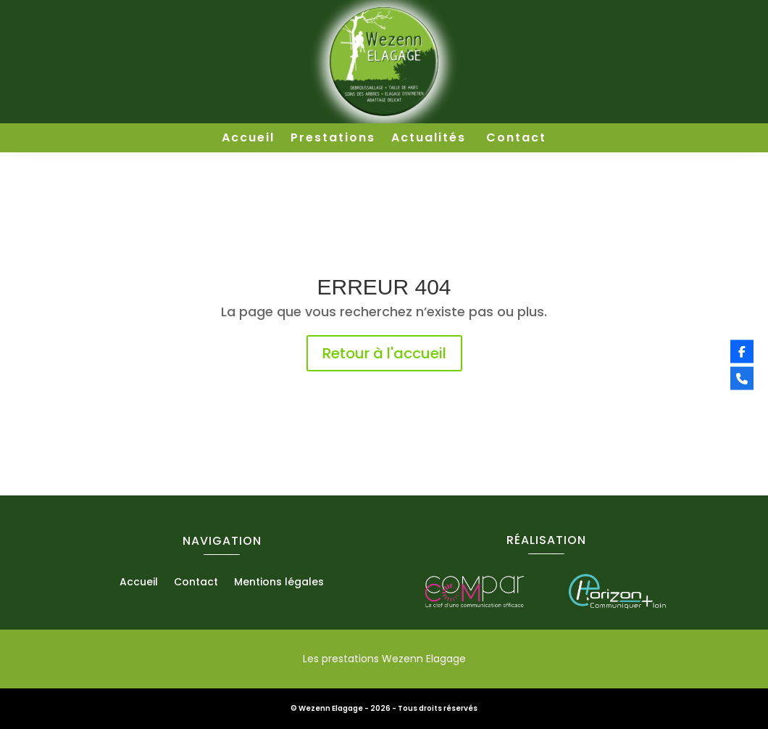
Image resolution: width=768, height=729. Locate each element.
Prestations (333, 139)
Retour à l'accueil (384, 353)
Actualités (430, 139)
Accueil (248, 139)
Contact (516, 139)
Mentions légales (279, 583)
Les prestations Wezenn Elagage (384, 658)
